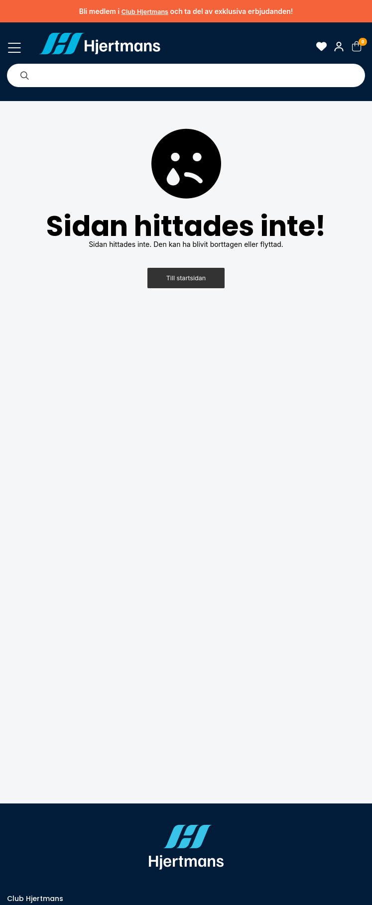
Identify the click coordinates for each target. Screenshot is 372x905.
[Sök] (24, 75)
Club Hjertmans (145, 11)
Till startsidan (186, 278)
